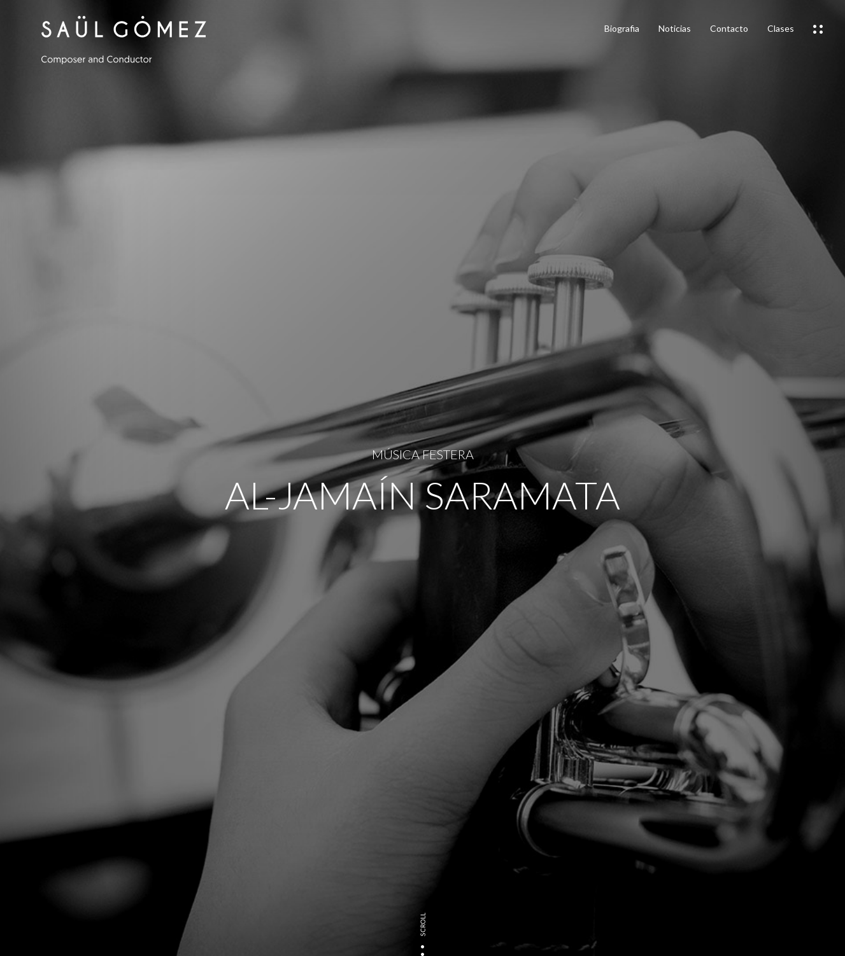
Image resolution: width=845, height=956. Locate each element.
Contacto (729, 28)
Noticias (674, 28)
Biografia (621, 28)
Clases (780, 28)
